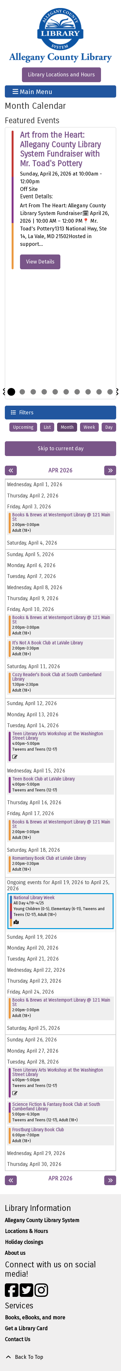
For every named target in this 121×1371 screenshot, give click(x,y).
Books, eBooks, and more (35, 1318)
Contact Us (17, 1339)
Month (67, 427)
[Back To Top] (60, 1357)
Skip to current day (61, 448)
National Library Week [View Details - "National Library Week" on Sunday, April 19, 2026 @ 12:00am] (34, 898)
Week (89, 427)
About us (15, 1253)
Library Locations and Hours (61, 75)
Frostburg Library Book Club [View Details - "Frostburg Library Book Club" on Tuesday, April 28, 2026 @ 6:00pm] (38, 1130)
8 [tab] (88, 392)
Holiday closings (24, 1242)
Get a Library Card (26, 1328)
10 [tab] (110, 392)
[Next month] (110, 470)
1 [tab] (11, 392)
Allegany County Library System (42, 1220)
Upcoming (23, 427)
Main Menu (33, 91)
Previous (4, 392)
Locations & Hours (26, 1231)
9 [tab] (99, 392)
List (47, 427)
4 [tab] (44, 392)
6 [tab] (66, 392)
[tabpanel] (60, 200)
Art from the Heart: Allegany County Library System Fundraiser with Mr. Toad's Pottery (60, 149)
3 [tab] (33, 392)
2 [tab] (22, 392)
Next (117, 392)
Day (109, 427)
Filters (25, 412)
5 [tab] (55, 392)
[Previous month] (11, 470)
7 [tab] (77, 392)
